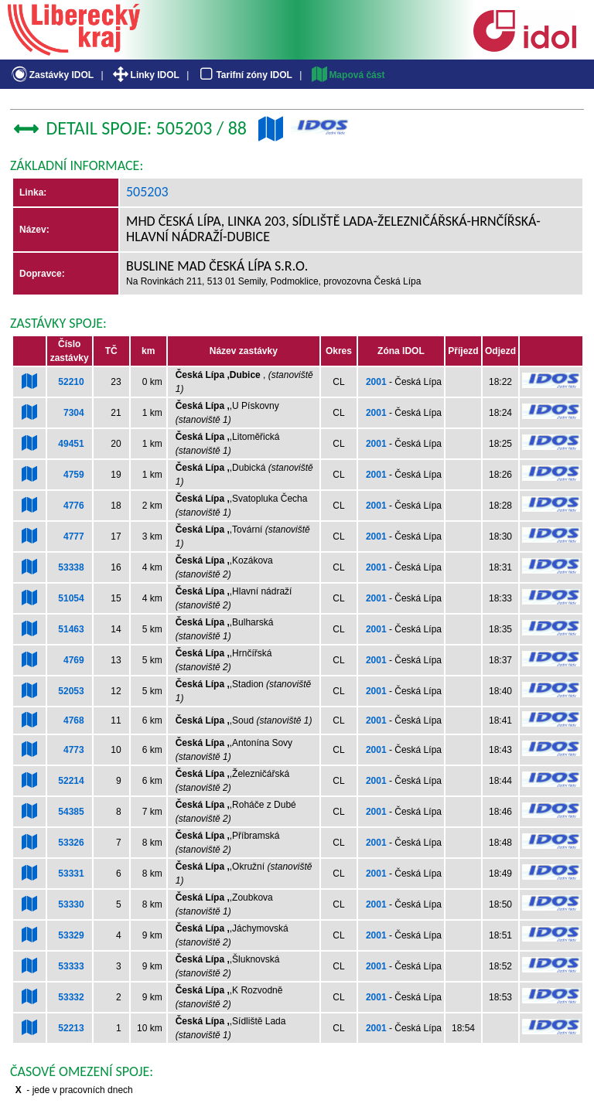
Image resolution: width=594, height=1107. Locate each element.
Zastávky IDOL (51, 75)
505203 (147, 191)
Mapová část (347, 75)
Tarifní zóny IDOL (244, 75)
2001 (376, 381)
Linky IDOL (145, 75)
